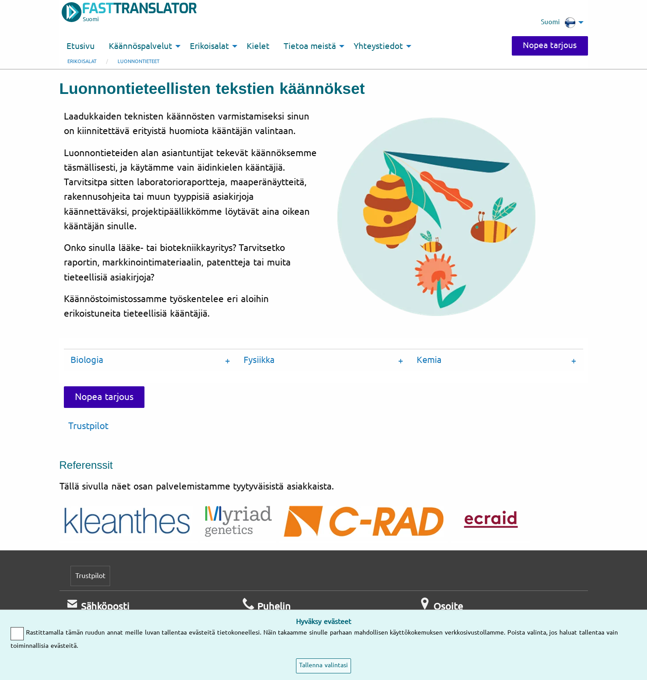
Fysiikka (259, 360)
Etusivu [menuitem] (81, 46)
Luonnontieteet (138, 61)
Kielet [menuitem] (258, 46)
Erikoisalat (81, 61)
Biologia (86, 360)
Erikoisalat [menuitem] (209, 46)
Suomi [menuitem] (558, 22)
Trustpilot (88, 426)
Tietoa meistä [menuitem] (310, 46)
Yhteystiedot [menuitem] (378, 46)
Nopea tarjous (550, 45)
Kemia (429, 360)
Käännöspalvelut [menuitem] (140, 46)
